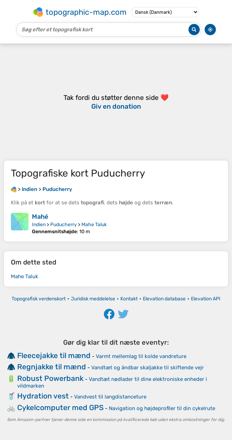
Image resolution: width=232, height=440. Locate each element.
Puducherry (63, 225)
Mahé (40, 217)
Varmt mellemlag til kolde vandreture (141, 356)
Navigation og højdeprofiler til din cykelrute (162, 408)
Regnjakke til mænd (51, 366)
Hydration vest (43, 395)
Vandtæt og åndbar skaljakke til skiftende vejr (147, 367)
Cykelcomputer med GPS (60, 407)
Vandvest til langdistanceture (110, 397)
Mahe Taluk (94, 225)
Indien (39, 225)
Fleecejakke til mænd (54, 355)
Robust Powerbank (50, 378)
